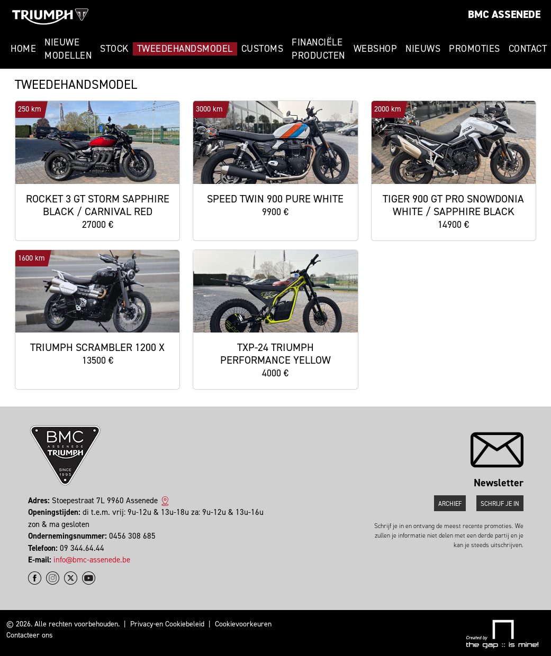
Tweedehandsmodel (185, 48)
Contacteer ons (29, 635)
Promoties (474, 48)
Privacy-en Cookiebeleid (167, 624)
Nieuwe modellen (68, 49)
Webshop (376, 48)
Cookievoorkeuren (243, 624)
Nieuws (422, 48)
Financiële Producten (318, 49)
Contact (528, 48)
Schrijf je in (500, 504)
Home (23, 48)
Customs (262, 48)
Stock (114, 48)
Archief (450, 504)
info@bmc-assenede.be (91, 560)
